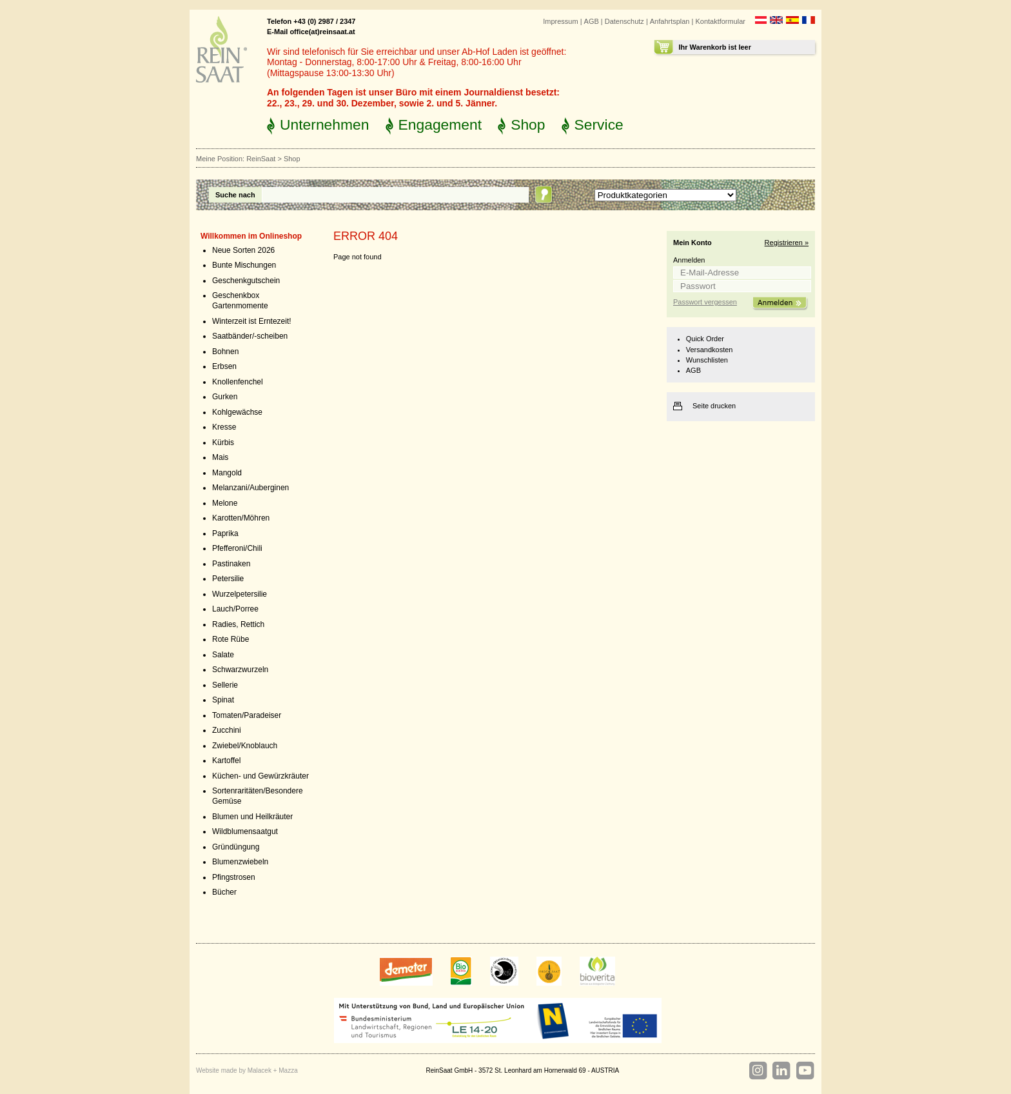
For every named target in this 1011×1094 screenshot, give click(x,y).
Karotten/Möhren (241, 517)
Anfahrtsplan (670, 21)
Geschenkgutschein (246, 280)
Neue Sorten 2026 (243, 250)
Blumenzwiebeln (240, 861)
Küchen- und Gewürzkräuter (260, 776)
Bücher (224, 892)
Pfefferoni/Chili (237, 548)
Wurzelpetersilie (239, 594)
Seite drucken (714, 406)
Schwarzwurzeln (240, 669)
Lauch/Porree (235, 608)
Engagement (440, 124)
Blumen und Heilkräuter (252, 816)
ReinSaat (260, 159)
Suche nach (235, 195)
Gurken (224, 396)
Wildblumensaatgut (245, 831)
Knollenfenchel (237, 381)
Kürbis (223, 442)
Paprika (225, 533)
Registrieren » (787, 242)
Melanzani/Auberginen (250, 487)
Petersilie (228, 578)
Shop (528, 124)
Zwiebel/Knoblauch (244, 745)
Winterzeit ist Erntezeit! (251, 321)
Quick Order (705, 339)
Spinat (223, 699)
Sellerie (225, 685)
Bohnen (225, 351)
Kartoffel (226, 760)
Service (598, 124)
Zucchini (226, 730)
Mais (220, 457)
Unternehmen (324, 124)
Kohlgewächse (237, 412)
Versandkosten (709, 349)
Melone (224, 503)
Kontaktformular (720, 21)
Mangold (227, 472)
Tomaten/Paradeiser (246, 715)
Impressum (560, 21)
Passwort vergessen (705, 302)
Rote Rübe (230, 639)
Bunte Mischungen (244, 265)
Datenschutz (624, 21)
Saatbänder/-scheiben (250, 336)
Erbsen (224, 366)
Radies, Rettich (238, 624)
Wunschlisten (707, 360)
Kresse (224, 427)
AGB (591, 21)
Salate (223, 654)
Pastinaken (231, 563)
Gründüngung (235, 846)
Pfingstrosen (233, 877)
